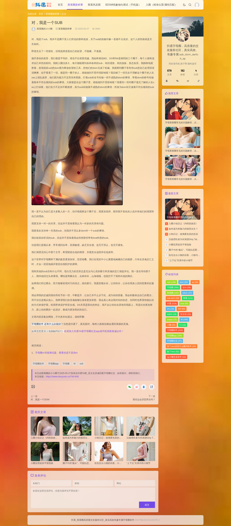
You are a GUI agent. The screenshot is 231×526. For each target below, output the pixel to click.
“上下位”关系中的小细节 (181, 260)
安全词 (185, 314)
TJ (182, 325)
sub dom (173, 298)
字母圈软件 (38, 363)
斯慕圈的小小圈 (44, 28)
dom (184, 282)
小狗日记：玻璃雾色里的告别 (183, 234)
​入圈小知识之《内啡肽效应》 (183, 223)
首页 (60, 4)
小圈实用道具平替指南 (180, 244)
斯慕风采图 (94, 4)
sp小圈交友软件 (176, 357)
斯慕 (188, 298)
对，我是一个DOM (40, 399)
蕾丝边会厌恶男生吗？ (144, 399)
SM (181, 309)
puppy (172, 319)
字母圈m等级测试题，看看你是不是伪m (56, 352)
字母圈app (53, 363)
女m (187, 287)
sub (81, 363)
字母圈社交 (174, 341)
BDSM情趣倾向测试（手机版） (123, 4)
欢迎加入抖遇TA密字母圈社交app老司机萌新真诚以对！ (94, 331)
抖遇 (172, 303)
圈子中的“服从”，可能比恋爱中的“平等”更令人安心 (194, 250)
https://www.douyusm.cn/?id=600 (62, 376)
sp (195, 282)
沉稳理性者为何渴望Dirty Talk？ (184, 239)
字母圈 (66, 363)
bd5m (171, 314)
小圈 (171, 325)
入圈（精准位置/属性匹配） (161, 4)
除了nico (173, 351)
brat (184, 303)
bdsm (187, 293)
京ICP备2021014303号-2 (147, 521)
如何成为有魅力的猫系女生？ (183, 229)
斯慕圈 (173, 293)
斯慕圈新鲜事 (75, 4)
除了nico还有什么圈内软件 (181, 346)
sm (170, 309)
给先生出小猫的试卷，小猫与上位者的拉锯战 (191, 255)
